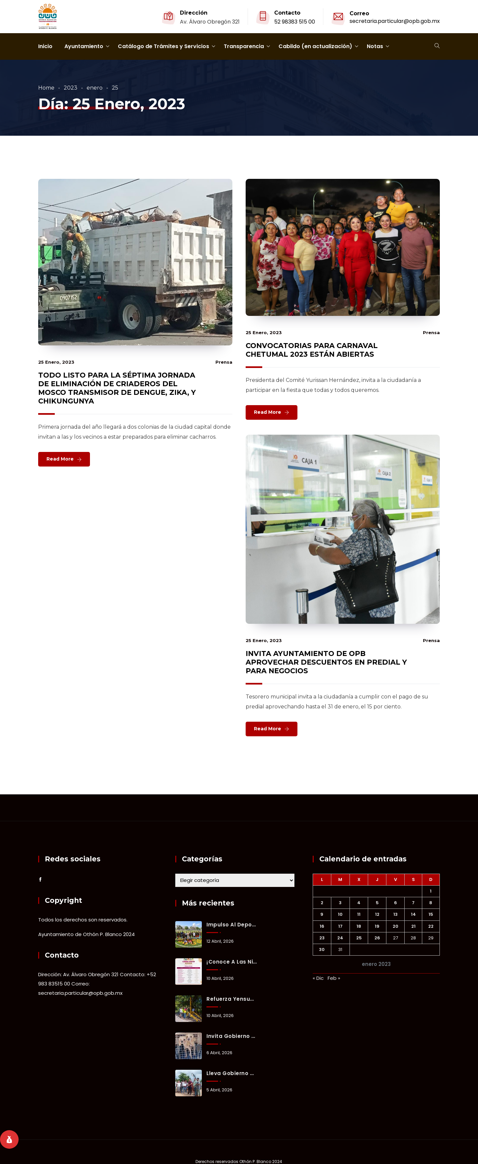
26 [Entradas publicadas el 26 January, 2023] (377, 938)
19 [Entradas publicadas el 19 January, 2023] (377, 926)
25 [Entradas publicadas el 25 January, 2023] (359, 938)
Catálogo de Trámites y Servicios (163, 46)
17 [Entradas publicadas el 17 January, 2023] (340, 926)
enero (95, 88)
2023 (70, 88)
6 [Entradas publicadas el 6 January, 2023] (395, 903)
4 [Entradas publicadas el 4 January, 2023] (358, 903)
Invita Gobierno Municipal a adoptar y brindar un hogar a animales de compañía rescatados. (231, 1036)
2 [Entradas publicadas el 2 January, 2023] (322, 903)
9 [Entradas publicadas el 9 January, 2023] (321, 914)
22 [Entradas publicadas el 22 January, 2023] (431, 926)
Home (46, 88)
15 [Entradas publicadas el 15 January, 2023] (431, 914)
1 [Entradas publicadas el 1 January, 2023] (431, 891)
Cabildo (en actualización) (315, 46)
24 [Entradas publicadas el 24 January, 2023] (340, 938)
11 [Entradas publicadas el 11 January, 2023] (358, 914)
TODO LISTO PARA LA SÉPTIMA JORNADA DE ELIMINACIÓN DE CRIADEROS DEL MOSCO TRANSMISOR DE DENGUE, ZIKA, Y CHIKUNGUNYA (117, 388)
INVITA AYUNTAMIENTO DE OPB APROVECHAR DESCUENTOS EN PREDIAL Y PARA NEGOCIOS (326, 662)
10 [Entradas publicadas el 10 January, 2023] (340, 914)
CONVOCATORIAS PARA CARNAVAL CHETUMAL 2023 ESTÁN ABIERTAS (312, 349)
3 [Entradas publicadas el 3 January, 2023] (340, 903)
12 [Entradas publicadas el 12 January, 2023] (377, 914)
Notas (375, 46)
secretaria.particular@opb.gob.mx (395, 21)
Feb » (334, 978)
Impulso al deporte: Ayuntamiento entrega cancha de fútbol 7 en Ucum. (231, 924)
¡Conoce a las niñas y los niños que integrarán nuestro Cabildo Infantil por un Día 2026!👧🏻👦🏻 (231, 961)
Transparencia (244, 46)
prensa (223, 362)
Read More (60, 459)
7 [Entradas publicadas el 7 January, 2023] (413, 903)
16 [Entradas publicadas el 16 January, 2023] (322, 926)
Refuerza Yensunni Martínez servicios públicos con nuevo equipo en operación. (231, 998)
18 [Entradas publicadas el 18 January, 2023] (359, 926)
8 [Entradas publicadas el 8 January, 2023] (430, 903)
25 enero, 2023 (56, 362)
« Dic (318, 978)
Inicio (45, 46)
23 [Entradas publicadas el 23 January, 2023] (322, 938)
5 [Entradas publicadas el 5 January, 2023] (377, 903)
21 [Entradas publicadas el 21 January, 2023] (413, 926)
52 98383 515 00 (294, 22)
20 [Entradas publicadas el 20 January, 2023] (395, 926)
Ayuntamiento (83, 46)
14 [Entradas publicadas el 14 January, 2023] (413, 914)
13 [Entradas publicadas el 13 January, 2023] (395, 914)
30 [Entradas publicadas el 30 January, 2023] (322, 949)
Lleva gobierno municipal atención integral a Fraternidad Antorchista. (231, 1073)
